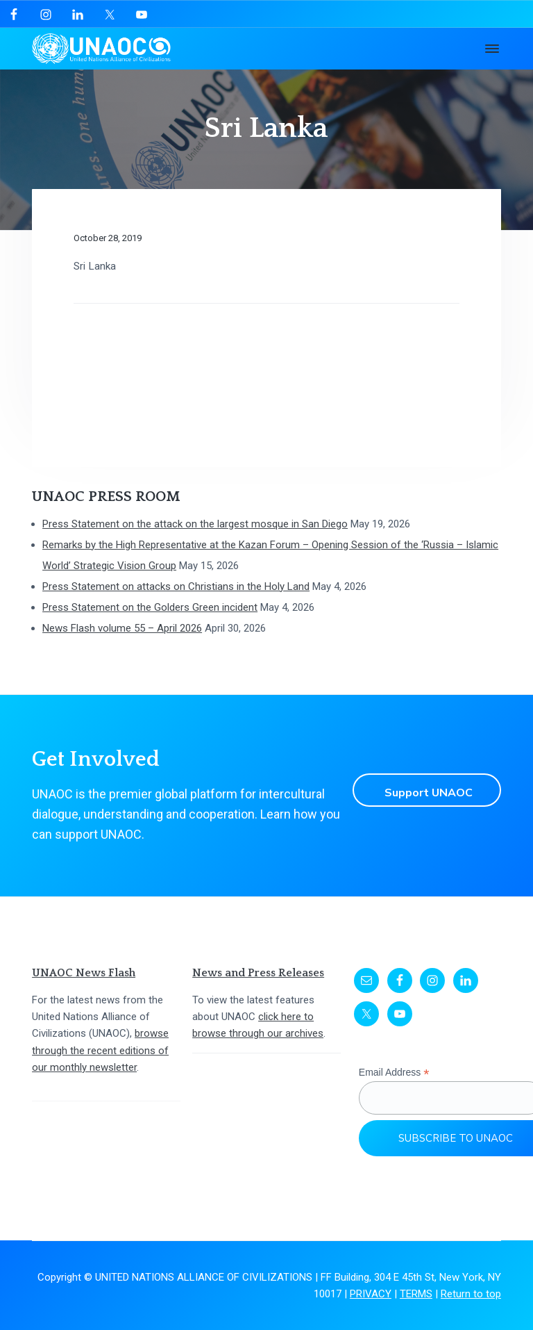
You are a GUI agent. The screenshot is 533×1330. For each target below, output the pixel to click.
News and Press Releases (258, 973)
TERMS (416, 1294)
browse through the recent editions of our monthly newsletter (100, 1050)
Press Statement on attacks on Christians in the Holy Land (176, 586)
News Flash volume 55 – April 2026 (122, 628)
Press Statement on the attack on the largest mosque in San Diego (195, 524)
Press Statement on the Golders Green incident (149, 607)
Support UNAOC (434, 790)
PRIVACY (370, 1294)
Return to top (471, 1294)
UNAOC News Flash (83, 973)
